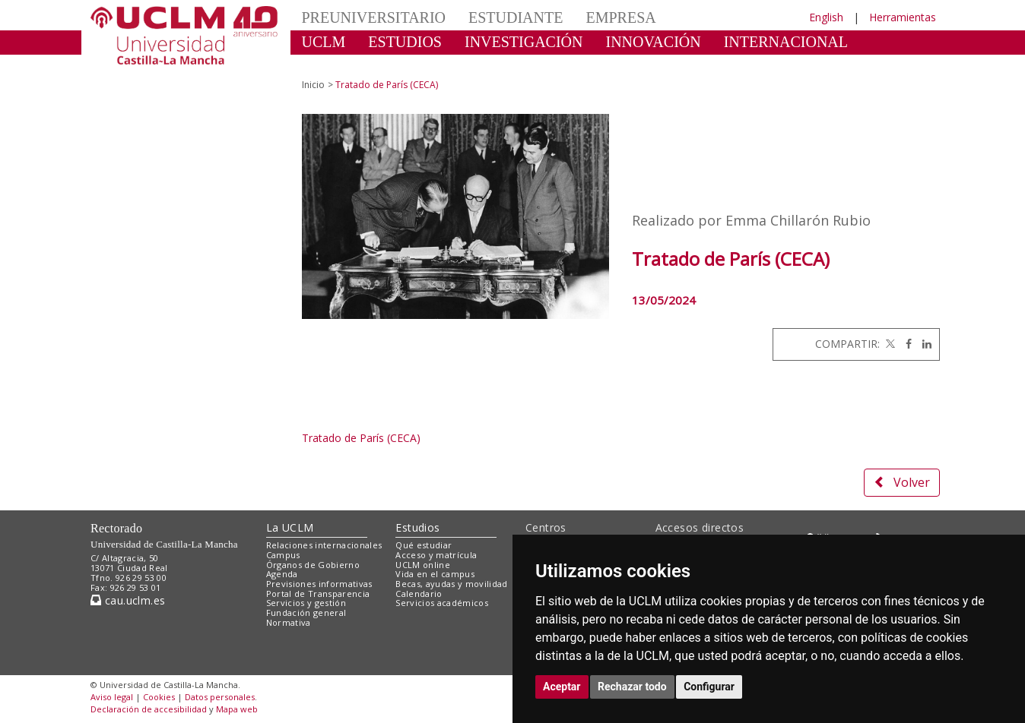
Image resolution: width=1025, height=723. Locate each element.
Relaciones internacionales (324, 545)
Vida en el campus (434, 573)
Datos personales (220, 696)
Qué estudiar (423, 545)
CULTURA (337, 64)
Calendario (418, 593)
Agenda (282, 573)
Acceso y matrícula (436, 554)
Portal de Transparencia (318, 593)
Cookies (159, 696)
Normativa (288, 622)
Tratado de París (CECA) (361, 438)
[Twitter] (889, 343)
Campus (283, 554)
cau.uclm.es (127, 600)
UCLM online (422, 564)
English (826, 17)
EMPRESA (620, 17)
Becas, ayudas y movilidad (451, 583)
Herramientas (902, 17)
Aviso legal (111, 696)
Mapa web (237, 709)
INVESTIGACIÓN (524, 41)
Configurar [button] (709, 686)
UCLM (324, 41)
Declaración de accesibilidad (148, 709)
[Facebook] (905, 343)
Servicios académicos (441, 602)
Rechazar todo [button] (632, 686)
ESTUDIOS (405, 41)
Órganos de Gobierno (313, 564)
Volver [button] (902, 482)
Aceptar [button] (562, 686)
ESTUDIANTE (515, 17)
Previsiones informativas (319, 583)
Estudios (417, 527)
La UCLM (290, 527)
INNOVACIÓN (653, 41)
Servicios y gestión (306, 602)
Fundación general (306, 612)
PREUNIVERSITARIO (374, 17)
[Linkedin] (923, 343)
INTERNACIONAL (786, 41)
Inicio (313, 84)
